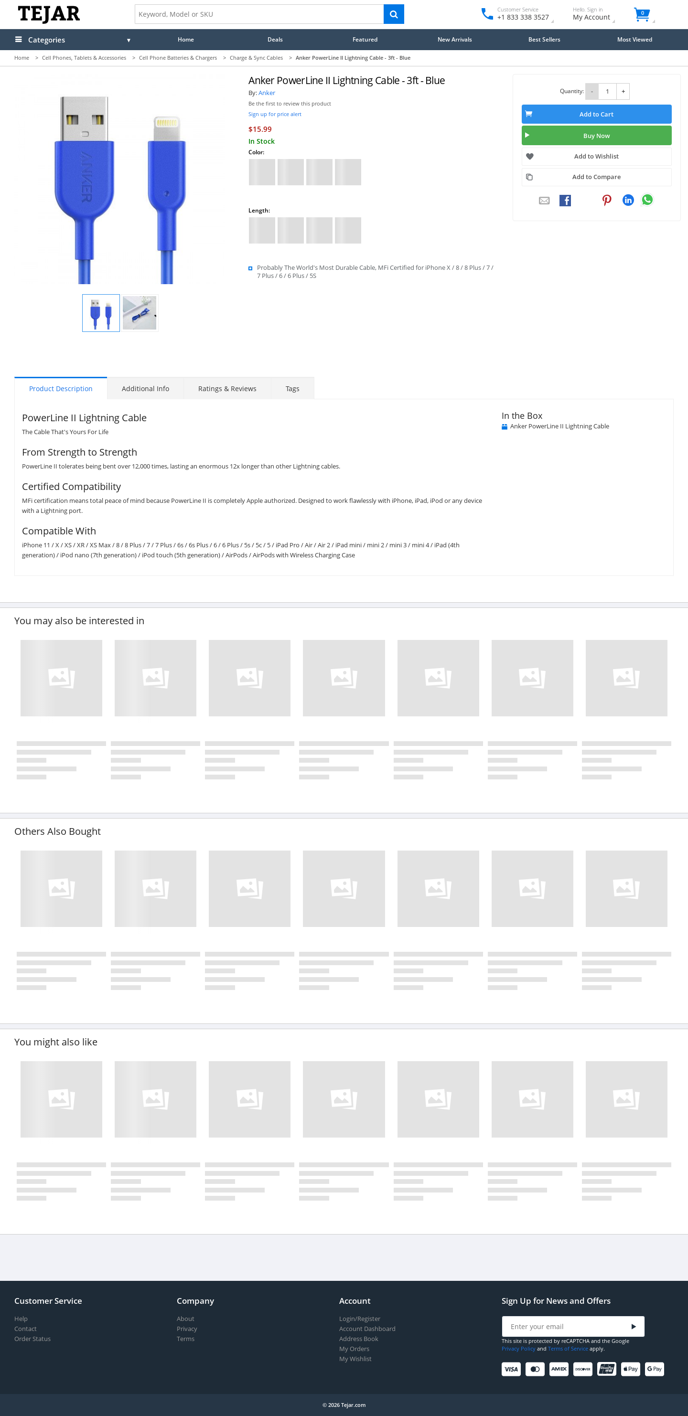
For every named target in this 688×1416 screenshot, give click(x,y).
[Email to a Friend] (544, 201)
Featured (365, 39)
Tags (293, 388)
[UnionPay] (608, 1369)
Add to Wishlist (596, 156)
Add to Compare (596, 176)
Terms (185, 1339)
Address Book (358, 1339)
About (185, 1319)
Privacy (187, 1329)
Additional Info (145, 388)
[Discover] (584, 1369)
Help (21, 1319)
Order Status (32, 1339)
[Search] (394, 14)
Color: (256, 152)
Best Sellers (544, 39)
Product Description (61, 388)
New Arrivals (455, 39)
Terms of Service (568, 1348)
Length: (259, 210)
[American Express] (560, 1369)
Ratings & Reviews (227, 388)
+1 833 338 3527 (522, 17)
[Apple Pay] (632, 1369)
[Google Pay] (656, 1369)
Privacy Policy (519, 1348)
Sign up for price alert (274, 113)
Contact (25, 1329)
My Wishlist (355, 1359)
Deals (275, 39)
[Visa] (513, 1369)
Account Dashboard (367, 1329)
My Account (600, 15)
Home (186, 39)
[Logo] (49, 22)
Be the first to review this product (289, 103)
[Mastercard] (537, 1369)
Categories (46, 39)
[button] (101, 313)
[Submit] (634, 1326)
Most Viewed (634, 39)
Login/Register (359, 1319)
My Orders (354, 1349)
